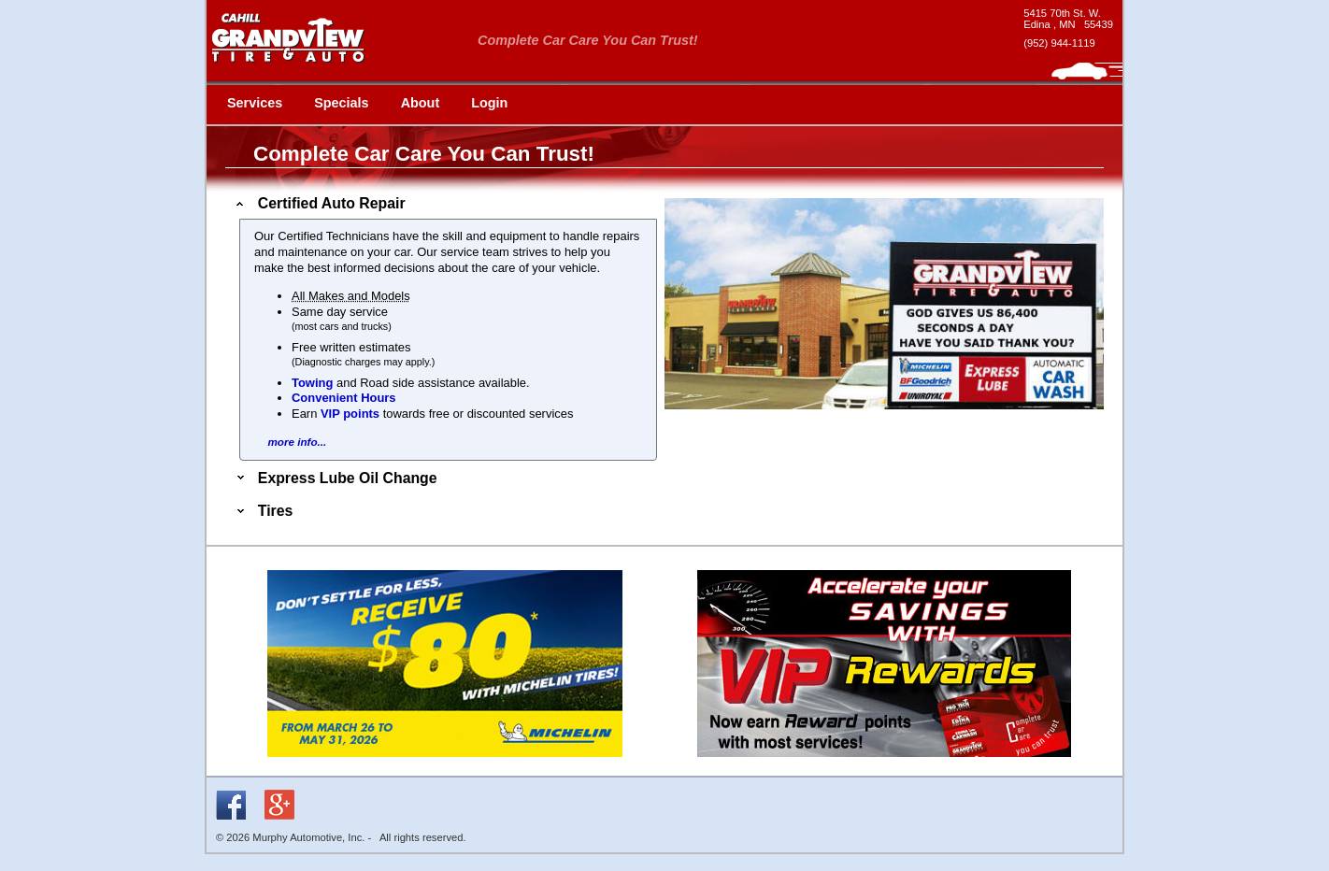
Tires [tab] (263, 511)
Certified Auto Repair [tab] (319, 203)
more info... (296, 442)
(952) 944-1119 (1059, 43)
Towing (312, 383)
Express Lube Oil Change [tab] (335, 478)
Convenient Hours (344, 398)
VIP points (350, 414)
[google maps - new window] (1068, 18)
